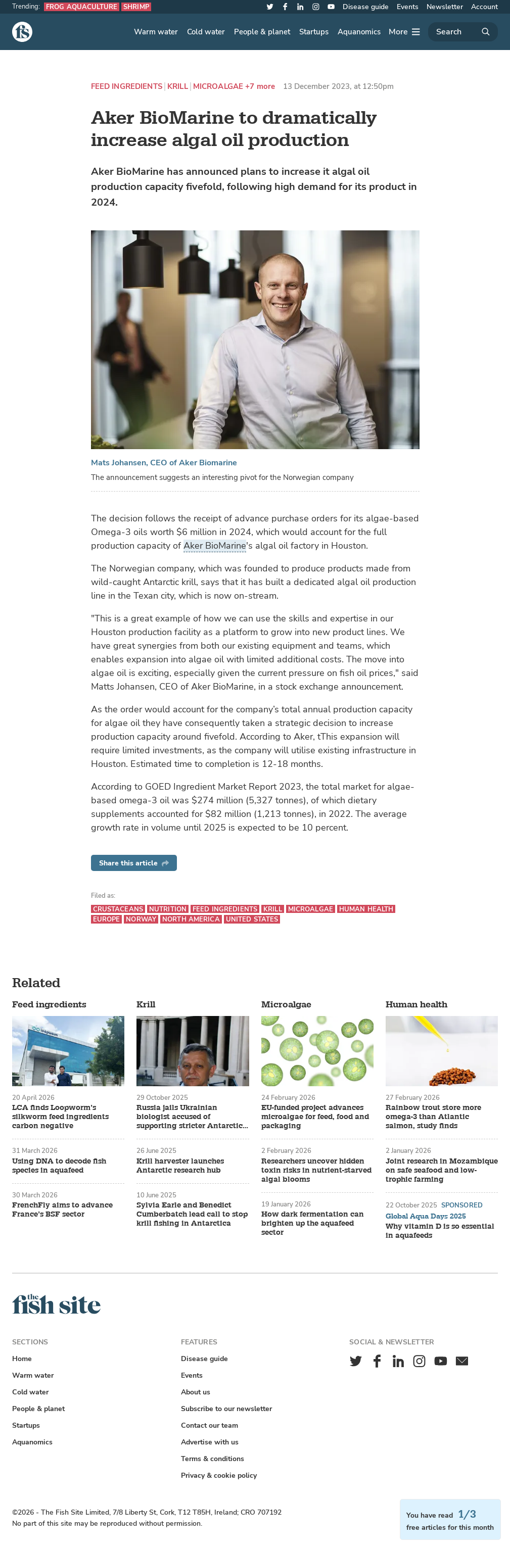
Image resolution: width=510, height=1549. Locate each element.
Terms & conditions (212, 1459)
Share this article (134, 863)
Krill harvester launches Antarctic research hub (180, 1166)
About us (195, 1392)
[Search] (463, 31)
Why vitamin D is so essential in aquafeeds (440, 1231)
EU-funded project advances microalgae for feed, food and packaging (315, 1117)
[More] (404, 31)
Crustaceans (118, 909)
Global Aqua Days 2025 (426, 1217)
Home (22, 1359)
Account (484, 7)
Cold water (206, 32)
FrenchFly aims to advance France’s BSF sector (62, 1210)
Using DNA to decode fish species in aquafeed (59, 1166)
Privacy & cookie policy (219, 1475)
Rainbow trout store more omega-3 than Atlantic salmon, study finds (433, 1117)
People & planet (262, 32)
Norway (141, 919)
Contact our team (209, 1425)
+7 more (260, 86)
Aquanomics (359, 32)
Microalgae (218, 86)
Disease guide (366, 7)
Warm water (156, 32)
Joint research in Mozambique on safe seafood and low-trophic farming (442, 1170)
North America (191, 919)
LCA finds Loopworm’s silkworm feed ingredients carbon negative (60, 1117)
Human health (366, 909)
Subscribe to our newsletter (226, 1409)
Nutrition (168, 909)
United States (252, 919)
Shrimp (136, 7)
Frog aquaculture (81, 7)
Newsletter (445, 7)
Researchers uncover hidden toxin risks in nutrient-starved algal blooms (316, 1170)
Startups (314, 32)
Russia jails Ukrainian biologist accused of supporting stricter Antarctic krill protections (189, 1117)
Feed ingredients (126, 86)
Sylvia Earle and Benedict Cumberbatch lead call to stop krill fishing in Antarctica (192, 1214)
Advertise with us (210, 1442)
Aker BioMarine (214, 546)
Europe (106, 919)
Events (408, 7)
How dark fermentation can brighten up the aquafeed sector (312, 1223)
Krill (177, 86)
